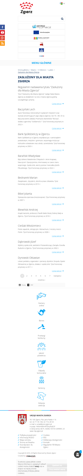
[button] (77, 454)
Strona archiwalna (27, 442)
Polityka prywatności (28, 435)
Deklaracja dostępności (52, 440)
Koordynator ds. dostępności (26, 445)
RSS (44, 437)
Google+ (2, 38)
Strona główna (23, 70)
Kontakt (46, 442)
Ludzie (50, 70)
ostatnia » (41, 280)
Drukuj (24, 285)
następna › (58, 276)
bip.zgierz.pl (38, 431)
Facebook (2, 27)
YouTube (2, 32)
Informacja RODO (27, 437)
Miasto (33, 70)
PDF (32, 285)
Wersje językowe (64, 3)
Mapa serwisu (25, 440)
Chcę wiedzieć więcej (57, 469)
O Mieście (42, 70)
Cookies (46, 435)
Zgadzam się (57, 465)
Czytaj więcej (58, 103)
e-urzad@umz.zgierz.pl (43, 424)
